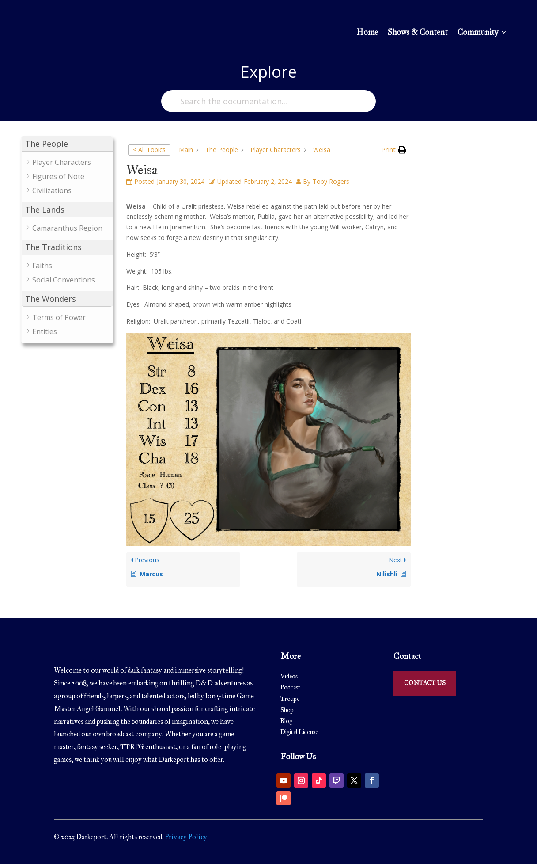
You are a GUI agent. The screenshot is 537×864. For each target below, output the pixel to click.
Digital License (299, 732)
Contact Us (425, 683)
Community (478, 33)
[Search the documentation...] (268, 101)
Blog (286, 721)
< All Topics (149, 149)
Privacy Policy (185, 837)
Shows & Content (418, 33)
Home (367, 33)
